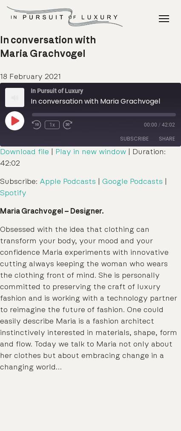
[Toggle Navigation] (164, 18)
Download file (24, 152)
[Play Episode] (14, 120)
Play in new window (90, 152)
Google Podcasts (132, 182)
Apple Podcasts (68, 182)
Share (167, 138)
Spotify (13, 193)
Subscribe (134, 138)
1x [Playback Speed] (52, 125)
